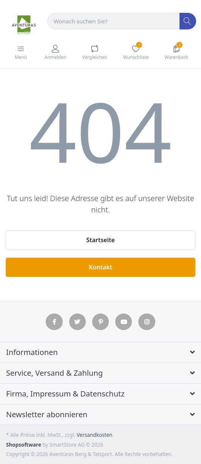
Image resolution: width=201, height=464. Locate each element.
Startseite (100, 240)
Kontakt (100, 267)
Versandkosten (94, 435)
